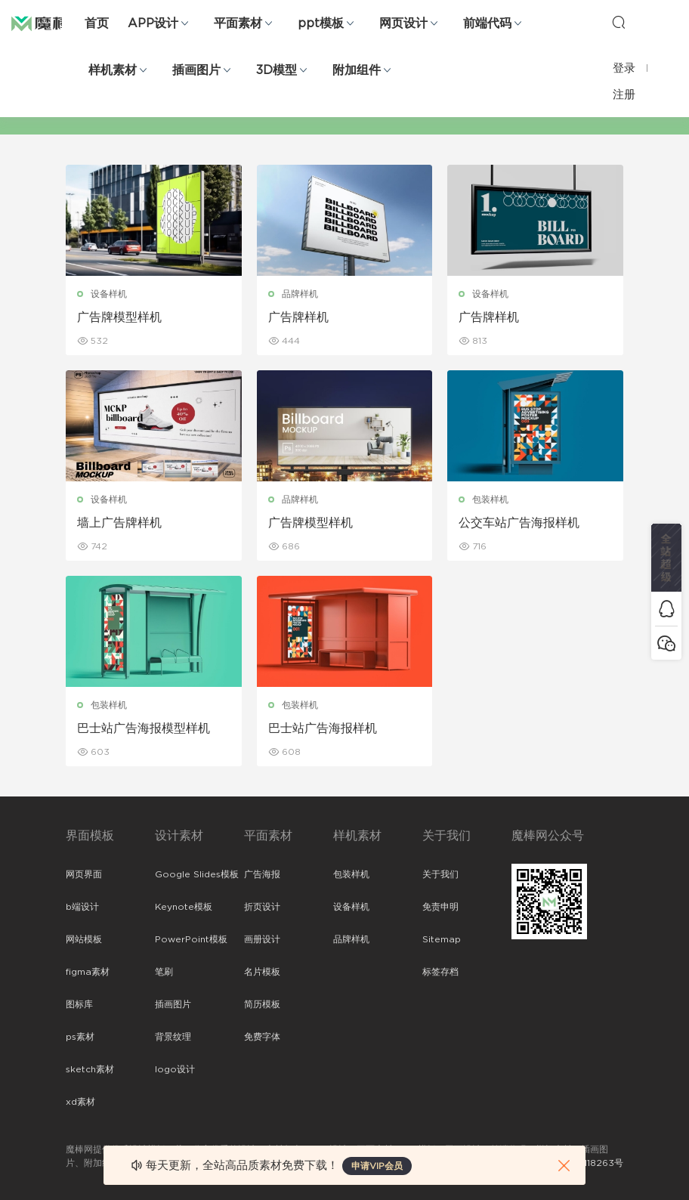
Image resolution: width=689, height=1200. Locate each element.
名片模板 (262, 971)
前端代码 (487, 23)
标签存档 (440, 971)
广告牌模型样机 (119, 317)
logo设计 (175, 1069)
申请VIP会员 (377, 1166)
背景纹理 (173, 1036)
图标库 (79, 1004)
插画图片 (196, 70)
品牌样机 (300, 293)
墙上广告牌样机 (119, 523)
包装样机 (490, 499)
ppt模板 (321, 23)
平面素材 (238, 23)
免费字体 (262, 1036)
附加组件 (356, 70)
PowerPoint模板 (191, 939)
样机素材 (112, 70)
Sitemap (441, 939)
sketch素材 (90, 1069)
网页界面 (84, 874)
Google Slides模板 (197, 874)
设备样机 (109, 293)
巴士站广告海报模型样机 (143, 728)
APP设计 (153, 23)
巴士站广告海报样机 (322, 728)
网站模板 (84, 939)
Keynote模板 (183, 906)
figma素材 (88, 971)
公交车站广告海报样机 (519, 523)
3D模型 (276, 70)
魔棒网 (49, 22)
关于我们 (440, 874)
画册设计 (262, 939)
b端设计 (82, 906)
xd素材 (80, 1101)
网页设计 (403, 23)
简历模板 (262, 1004)
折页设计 (262, 906)
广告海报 (262, 874)
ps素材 (80, 1036)
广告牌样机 (298, 317)
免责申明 (440, 906)
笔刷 (164, 971)
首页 (97, 23)
